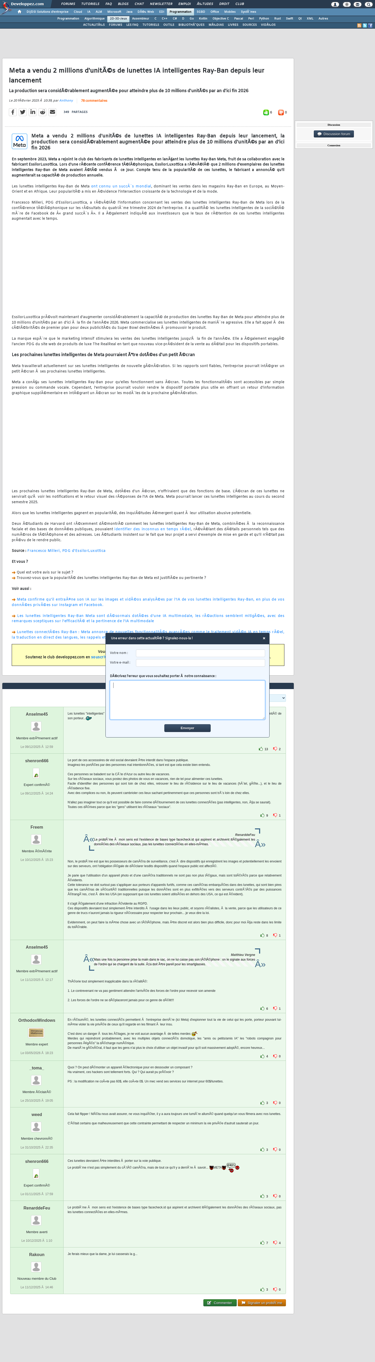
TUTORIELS (150, 25)
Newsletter (161, 4)
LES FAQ (132, 25)
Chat (139, 4)
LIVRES (233, 25)
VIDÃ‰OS (268, 25)
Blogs (123, 4)
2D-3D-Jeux (118, 19)
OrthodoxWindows (36, 1020)
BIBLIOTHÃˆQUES (191, 25)
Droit (224, 4)
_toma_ (36, 1068)
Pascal (238, 19)
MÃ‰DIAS (216, 25)
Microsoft (114, 12)
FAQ (108, 4)
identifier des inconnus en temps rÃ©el (152, 529)
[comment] (187, 700)
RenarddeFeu (36, 1208)
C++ (164, 19)
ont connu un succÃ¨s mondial (121, 186)
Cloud (78, 12)
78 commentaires (94, 101)
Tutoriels (90, 4)
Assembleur (140, 19)
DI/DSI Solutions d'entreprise (47, 12)
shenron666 (36, 761)
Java (129, 12)
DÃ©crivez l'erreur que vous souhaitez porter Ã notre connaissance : (187, 697)
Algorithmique (94, 19)
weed (37, 1114)
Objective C (221, 19)
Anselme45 (37, 714)
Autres (323, 19)
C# (175, 19)
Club (239, 4)
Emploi (184, 4)
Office (214, 12)
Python (264, 19)
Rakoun (37, 1254)
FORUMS (115, 25)
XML (310, 19)
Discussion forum (333, 134)
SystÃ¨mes (248, 12)
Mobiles (230, 12)
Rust (277, 19)
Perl (251, 19)
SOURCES (249, 25)
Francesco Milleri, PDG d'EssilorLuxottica (66, 550)
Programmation (180, 12)
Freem (36, 827)
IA (88, 12)
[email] (200, 663)
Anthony (66, 101)
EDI (161, 12)
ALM (99, 12)
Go (192, 19)
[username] (200, 653)
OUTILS (168, 25)
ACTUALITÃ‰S (94, 25)
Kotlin (203, 19)
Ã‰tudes (205, 4)
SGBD (201, 12)
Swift (289, 19)
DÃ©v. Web (146, 12)
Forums (68, 4)
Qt (300, 19)
